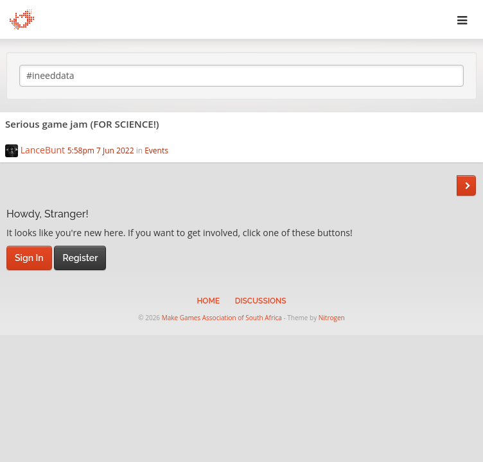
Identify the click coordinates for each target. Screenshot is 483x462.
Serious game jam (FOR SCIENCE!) (82, 123)
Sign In (29, 258)
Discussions (260, 300)
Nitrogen (332, 317)
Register (80, 258)
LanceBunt (43, 150)
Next (466, 185)
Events (156, 150)
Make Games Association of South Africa (222, 317)
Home (208, 300)
